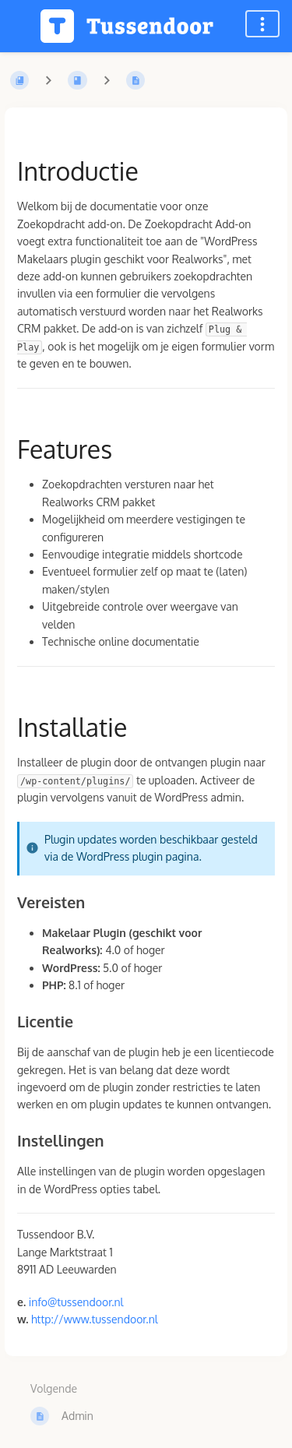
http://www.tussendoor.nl (94, 1319)
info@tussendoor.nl (76, 1302)
